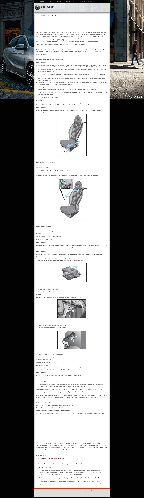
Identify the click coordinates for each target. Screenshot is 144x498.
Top (39, 491)
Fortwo (82, 1)
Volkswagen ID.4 (78, 491)
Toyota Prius (87, 491)
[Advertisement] (72, 25)
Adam (67, 1)
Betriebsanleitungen (41, 1)
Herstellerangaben (43, 449)
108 (74, 1)
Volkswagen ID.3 (68, 491)
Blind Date (46, 18)
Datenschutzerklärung (57, 491)
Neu (36, 491)
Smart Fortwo (39, 18)
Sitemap (43, 491)
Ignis (90, 1)
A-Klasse (59, 1)
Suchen (49, 491)
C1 (51, 1)
